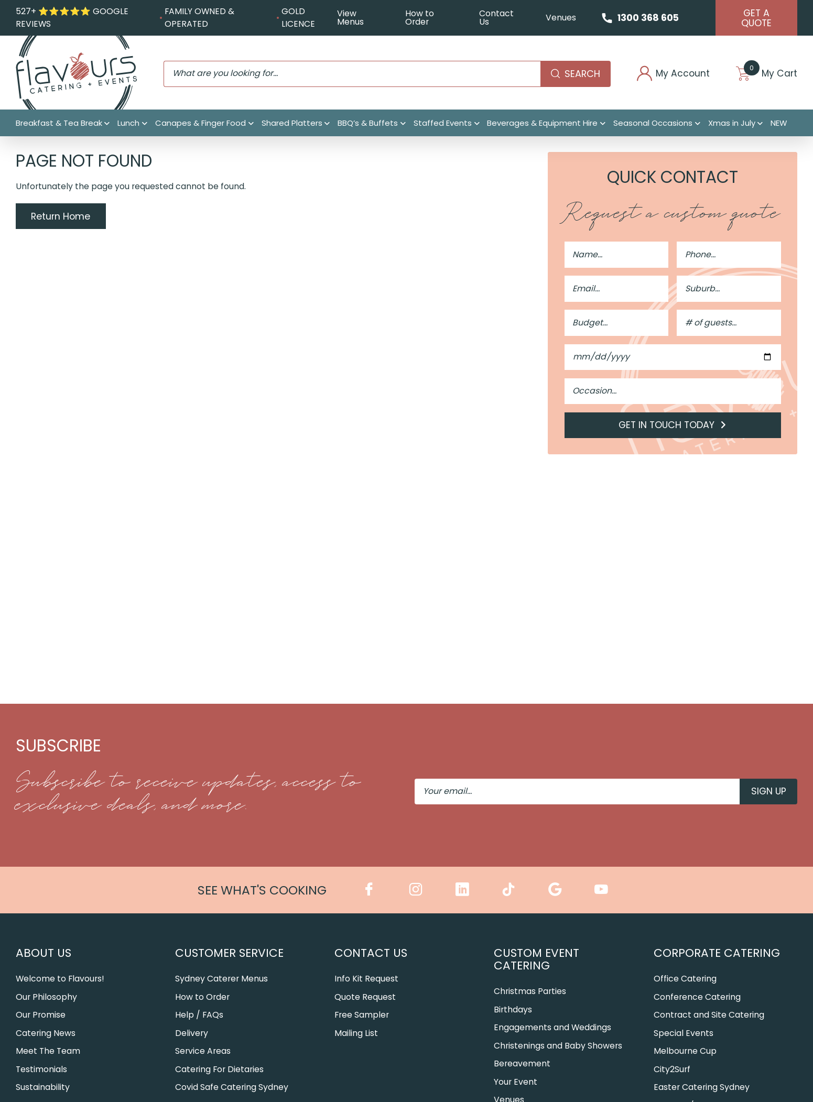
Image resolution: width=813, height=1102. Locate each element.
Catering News (45, 1034)
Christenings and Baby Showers (558, 1046)
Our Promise (41, 1016)
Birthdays (513, 1010)
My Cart (765, 74)
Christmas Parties (530, 992)
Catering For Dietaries (219, 1070)
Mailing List (356, 1034)
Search (572, 74)
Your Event (515, 1082)
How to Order (419, 18)
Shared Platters (292, 123)
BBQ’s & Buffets (368, 123)
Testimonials (41, 1070)
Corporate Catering (717, 953)
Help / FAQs (199, 1016)
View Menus (350, 18)
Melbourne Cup (685, 1052)
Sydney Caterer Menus (221, 980)
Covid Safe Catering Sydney (231, 1088)
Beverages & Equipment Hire (542, 123)
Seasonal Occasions (652, 123)
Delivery (191, 1034)
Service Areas (203, 1052)
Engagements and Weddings (552, 1028)
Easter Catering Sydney (702, 1088)
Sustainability (43, 1088)
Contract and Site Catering (709, 1016)
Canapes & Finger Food (200, 123)
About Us (43, 953)
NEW (779, 123)
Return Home (61, 217)
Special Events (683, 1034)
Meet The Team (48, 1052)
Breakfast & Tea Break (59, 123)
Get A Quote (756, 18)
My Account (670, 74)
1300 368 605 (647, 17)
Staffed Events (443, 123)
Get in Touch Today (672, 426)
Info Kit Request (366, 980)
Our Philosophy (46, 997)
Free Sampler (361, 1016)
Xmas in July (731, 123)
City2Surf (672, 1070)
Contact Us (495, 18)
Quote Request (365, 997)
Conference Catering (697, 997)
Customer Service (229, 953)
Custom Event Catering (536, 959)
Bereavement (522, 1065)
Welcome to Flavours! (60, 980)
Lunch (128, 123)
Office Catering (685, 980)
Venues (559, 18)
